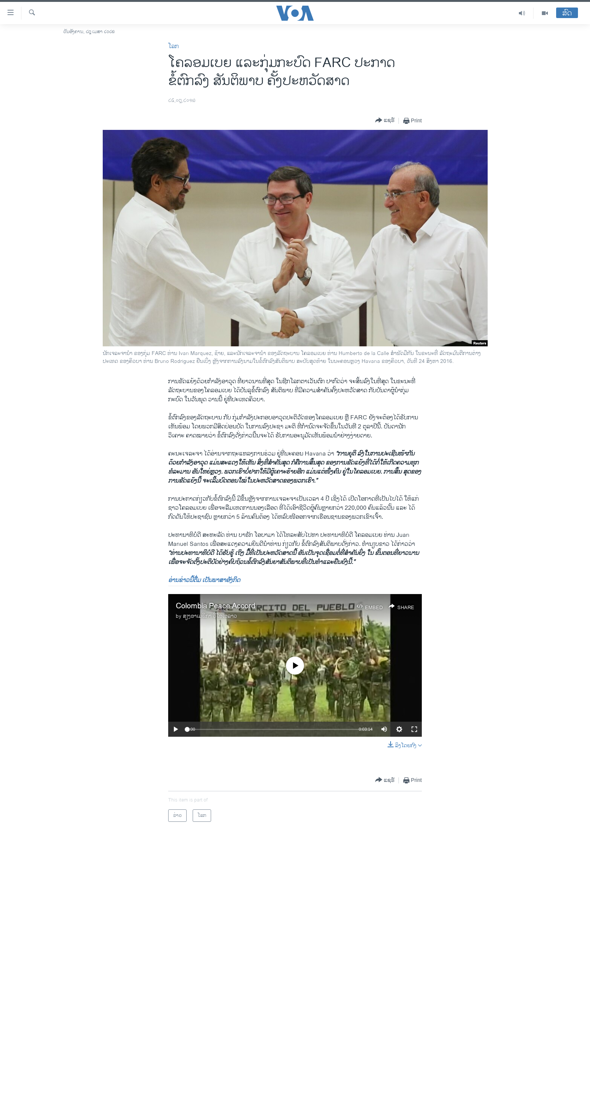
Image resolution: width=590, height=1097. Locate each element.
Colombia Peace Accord (215, 606)
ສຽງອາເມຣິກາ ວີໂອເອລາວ (210, 616)
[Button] (385, 120)
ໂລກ (173, 46)
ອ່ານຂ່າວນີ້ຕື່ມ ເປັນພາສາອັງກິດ (204, 580)
